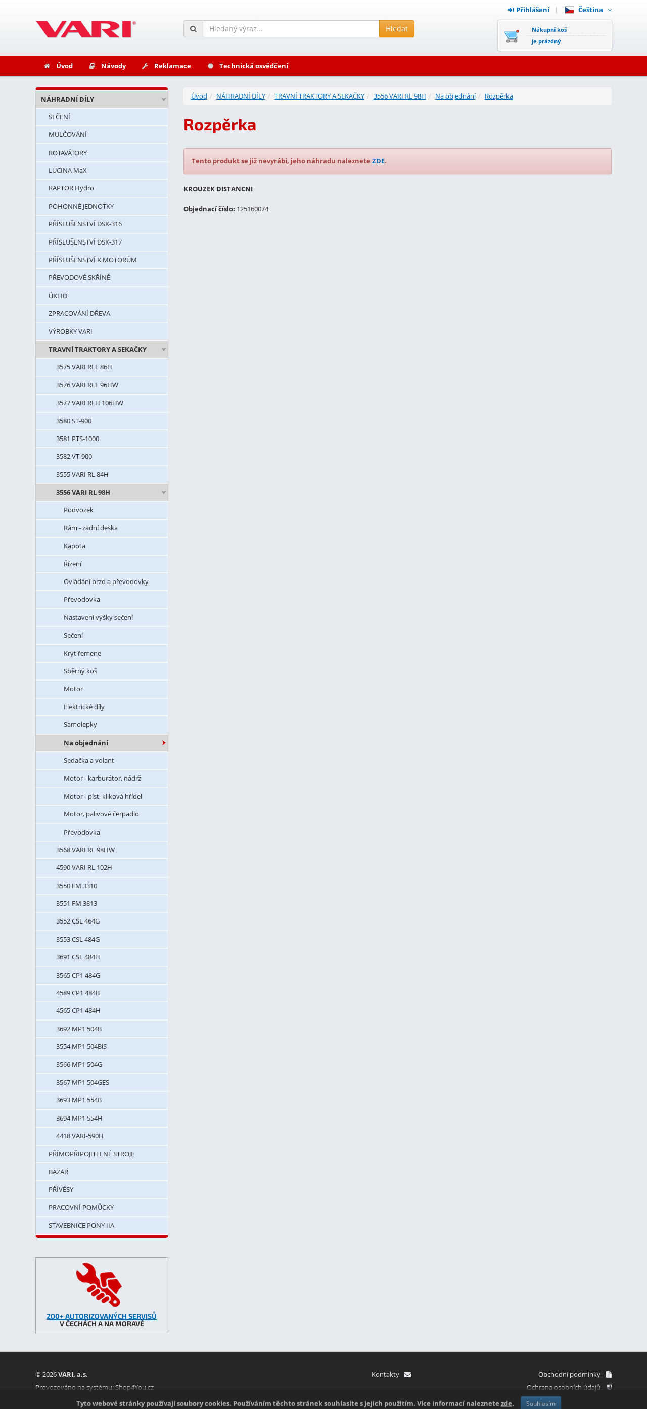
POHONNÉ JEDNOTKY (81, 206)
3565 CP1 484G (78, 975)
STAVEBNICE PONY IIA (81, 1225)
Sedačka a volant (89, 760)
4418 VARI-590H (80, 1135)
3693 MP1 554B (79, 1099)
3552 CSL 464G (78, 921)
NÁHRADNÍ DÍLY (67, 99)
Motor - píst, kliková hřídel (103, 796)
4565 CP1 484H (78, 1010)
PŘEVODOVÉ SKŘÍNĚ (79, 277)
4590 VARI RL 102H (84, 867)
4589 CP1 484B (78, 992)
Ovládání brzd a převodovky (106, 581)
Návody (107, 65)
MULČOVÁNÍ (68, 134)
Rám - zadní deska (91, 527)
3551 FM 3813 (76, 903)
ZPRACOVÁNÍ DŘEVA (79, 313)
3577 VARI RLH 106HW (89, 402)
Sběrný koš (80, 670)
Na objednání (86, 742)
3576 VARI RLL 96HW (87, 385)
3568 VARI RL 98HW (85, 849)
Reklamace (166, 65)
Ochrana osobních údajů (569, 1387)
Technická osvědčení (247, 65)
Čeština (588, 9)
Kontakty (391, 1374)
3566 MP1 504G (79, 1064)
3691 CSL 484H (78, 956)
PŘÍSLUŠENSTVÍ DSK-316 (85, 223)
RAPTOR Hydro (71, 187)
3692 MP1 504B (79, 1028)
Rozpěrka (499, 96)
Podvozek (79, 509)
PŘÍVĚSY (61, 1189)
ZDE (378, 160)
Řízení (72, 563)
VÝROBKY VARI (71, 331)
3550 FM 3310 (76, 885)
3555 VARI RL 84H (82, 474)
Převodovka (82, 599)
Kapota (74, 545)
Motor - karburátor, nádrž (102, 778)
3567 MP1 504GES (82, 1082)
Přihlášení (528, 9)
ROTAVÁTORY (68, 152)
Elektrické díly (84, 706)
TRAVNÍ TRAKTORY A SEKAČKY (98, 349)
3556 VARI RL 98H (83, 492)
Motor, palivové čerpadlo (101, 813)
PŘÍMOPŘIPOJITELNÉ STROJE (91, 1153)
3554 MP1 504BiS (81, 1046)
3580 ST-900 (73, 420)
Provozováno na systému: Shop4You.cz (94, 1387)
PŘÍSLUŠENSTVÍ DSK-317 (85, 242)
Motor (73, 688)
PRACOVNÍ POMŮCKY (81, 1207)
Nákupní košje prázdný (549, 35)
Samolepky (80, 724)
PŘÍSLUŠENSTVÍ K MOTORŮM (93, 259)
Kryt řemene (82, 653)
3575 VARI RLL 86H (84, 366)
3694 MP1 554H (79, 1118)
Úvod (58, 65)
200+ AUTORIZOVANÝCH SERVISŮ (102, 1315)
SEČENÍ (59, 116)
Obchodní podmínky (575, 1374)
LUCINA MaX (68, 170)
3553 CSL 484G (78, 939)
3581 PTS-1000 (77, 438)
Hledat (397, 28)
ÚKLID (58, 295)
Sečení (73, 635)
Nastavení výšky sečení (98, 617)
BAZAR (58, 1171)
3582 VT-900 (74, 456)
